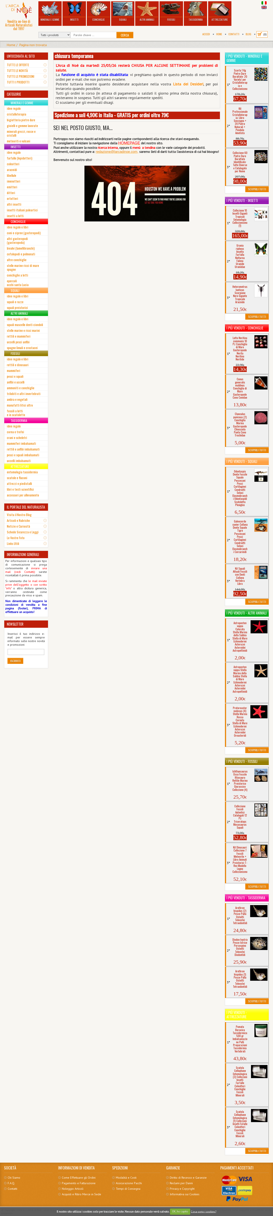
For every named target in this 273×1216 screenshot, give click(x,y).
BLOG (248, 34)
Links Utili (13, 543)
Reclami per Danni (181, 1183)
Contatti (233, 34)
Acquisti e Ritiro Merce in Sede (81, 1194)
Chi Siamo (14, 1177)
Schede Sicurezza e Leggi (23, 532)
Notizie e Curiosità (18, 526)
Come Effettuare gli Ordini (79, 1177)
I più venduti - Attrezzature (237, 1014)
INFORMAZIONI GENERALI (23, 554)
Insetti (74, 11)
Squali (123, 11)
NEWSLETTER (15, 624)
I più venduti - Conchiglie (245, 328)
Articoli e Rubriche (18, 520)
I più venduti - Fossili (242, 761)
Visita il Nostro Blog (19, 514)
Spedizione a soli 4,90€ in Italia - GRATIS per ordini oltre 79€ (111, 115)
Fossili (171, 11)
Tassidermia (195, 11)
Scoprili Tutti (257, 189)
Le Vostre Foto (16, 537)
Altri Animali (147, 11)
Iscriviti (15, 660)
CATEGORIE (14, 94)
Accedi (206, 34)
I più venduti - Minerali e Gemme (244, 58)
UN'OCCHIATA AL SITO (21, 56)
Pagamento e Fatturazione (79, 1183)
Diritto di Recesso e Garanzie (188, 1177)
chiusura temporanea (74, 56)
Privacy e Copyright (182, 1189)
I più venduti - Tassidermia (246, 898)
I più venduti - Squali (242, 461)
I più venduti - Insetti (242, 200)
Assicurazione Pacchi (129, 1183)
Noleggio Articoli (72, 1189)
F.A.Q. (11, 1183)
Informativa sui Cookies (184, 1194)
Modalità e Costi (126, 1177)
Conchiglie (98, 11)
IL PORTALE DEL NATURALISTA (26, 507)
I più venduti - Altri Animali (247, 613)
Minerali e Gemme (50, 11)
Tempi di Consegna (128, 1189)
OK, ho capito (180, 1211)
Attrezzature (220, 11)
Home (219, 34)
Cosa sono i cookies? (203, 1211)
